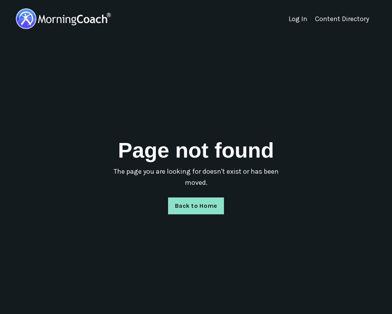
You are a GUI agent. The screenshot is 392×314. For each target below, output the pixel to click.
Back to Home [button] (196, 205)
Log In (298, 19)
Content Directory (342, 19)
